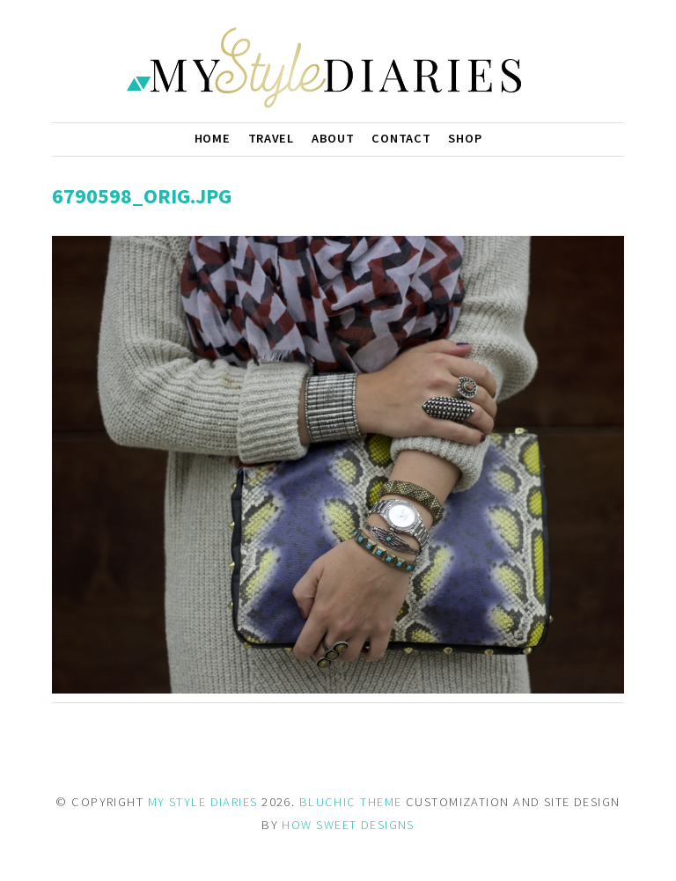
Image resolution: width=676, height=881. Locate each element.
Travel (271, 138)
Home (213, 138)
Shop (464, 138)
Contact (400, 138)
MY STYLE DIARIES (203, 802)
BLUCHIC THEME (350, 802)
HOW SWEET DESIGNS (348, 825)
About (333, 138)
